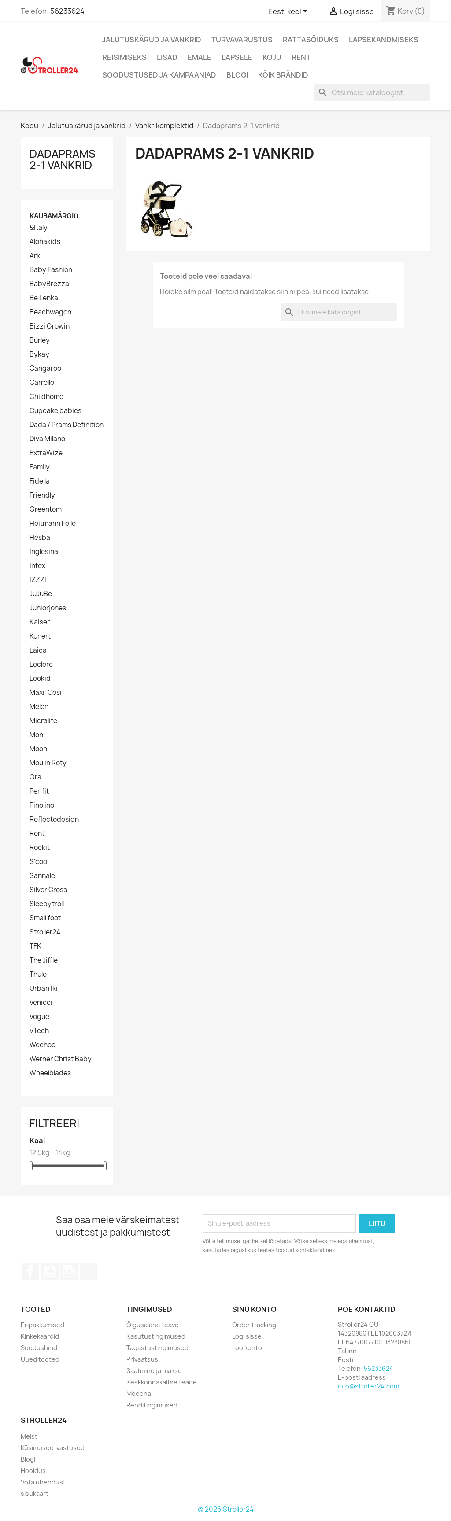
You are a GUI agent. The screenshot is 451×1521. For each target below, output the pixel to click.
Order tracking (254, 1325)
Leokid (40, 678)
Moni (37, 735)
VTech (39, 1030)
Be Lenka (44, 298)
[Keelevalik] (289, 12)
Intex (37, 565)
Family (40, 467)
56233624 (67, 11)
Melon (39, 706)
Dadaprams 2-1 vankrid (63, 159)
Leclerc (41, 664)
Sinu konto (254, 1309)
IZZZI (38, 580)
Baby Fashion (51, 270)
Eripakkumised (42, 1325)
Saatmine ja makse (154, 1370)
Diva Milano (47, 439)
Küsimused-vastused (53, 1447)
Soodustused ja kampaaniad (159, 75)
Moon (38, 749)
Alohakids (45, 241)
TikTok (88, 1271)
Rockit (40, 847)
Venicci (41, 1002)
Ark (35, 255)
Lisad (167, 57)
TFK (35, 946)
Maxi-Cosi (46, 692)
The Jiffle (44, 960)
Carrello (42, 382)
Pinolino (42, 805)
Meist (29, 1436)
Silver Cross (48, 890)
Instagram (69, 1271)
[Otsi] (372, 92)
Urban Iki (44, 988)
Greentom (46, 509)
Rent (301, 57)
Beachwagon (50, 312)
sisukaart (34, 1493)
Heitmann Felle (53, 523)
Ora (35, 777)
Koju (271, 57)
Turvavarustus (242, 39)
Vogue (39, 1016)
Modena (138, 1393)
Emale (199, 57)
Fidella (40, 481)
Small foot (45, 918)
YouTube (50, 1271)
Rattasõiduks (311, 39)
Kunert (40, 636)
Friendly (42, 495)
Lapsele (237, 57)
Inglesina (44, 551)
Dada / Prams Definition (67, 425)
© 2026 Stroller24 (226, 1509)
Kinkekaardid (40, 1336)
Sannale (42, 875)
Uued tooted (40, 1359)
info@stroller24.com (368, 1386)
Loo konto (247, 1348)
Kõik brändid (283, 75)
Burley (40, 340)
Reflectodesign (54, 819)
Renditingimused (151, 1405)
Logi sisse (247, 1336)
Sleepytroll (47, 904)
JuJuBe (41, 594)
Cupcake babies (55, 410)
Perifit (39, 791)
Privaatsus (142, 1359)
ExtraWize (46, 453)
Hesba (40, 537)
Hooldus (33, 1470)
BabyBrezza (49, 284)
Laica (38, 650)
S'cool (39, 861)
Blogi (237, 75)
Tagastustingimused (157, 1348)
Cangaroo (45, 368)
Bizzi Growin (50, 326)
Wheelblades (50, 1073)
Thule (38, 974)
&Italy (39, 227)
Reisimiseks (124, 57)
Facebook (30, 1271)
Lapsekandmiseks (383, 39)
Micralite (43, 720)
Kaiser (40, 622)
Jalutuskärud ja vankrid (151, 39)
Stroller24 (45, 932)
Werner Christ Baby (61, 1059)
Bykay (39, 354)
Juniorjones (48, 608)
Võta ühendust (43, 1482)
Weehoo (42, 1045)
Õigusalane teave (152, 1325)
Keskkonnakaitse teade (161, 1382)
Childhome (46, 396)
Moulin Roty (48, 763)
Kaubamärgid (54, 216)
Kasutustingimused (155, 1336)
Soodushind (39, 1348)
